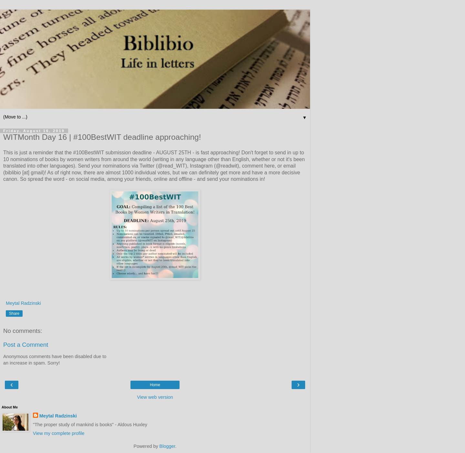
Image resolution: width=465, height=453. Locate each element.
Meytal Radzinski (58, 415)
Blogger (167, 446)
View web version (155, 397)
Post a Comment (25, 344)
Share (14, 313)
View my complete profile (59, 433)
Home (155, 385)
